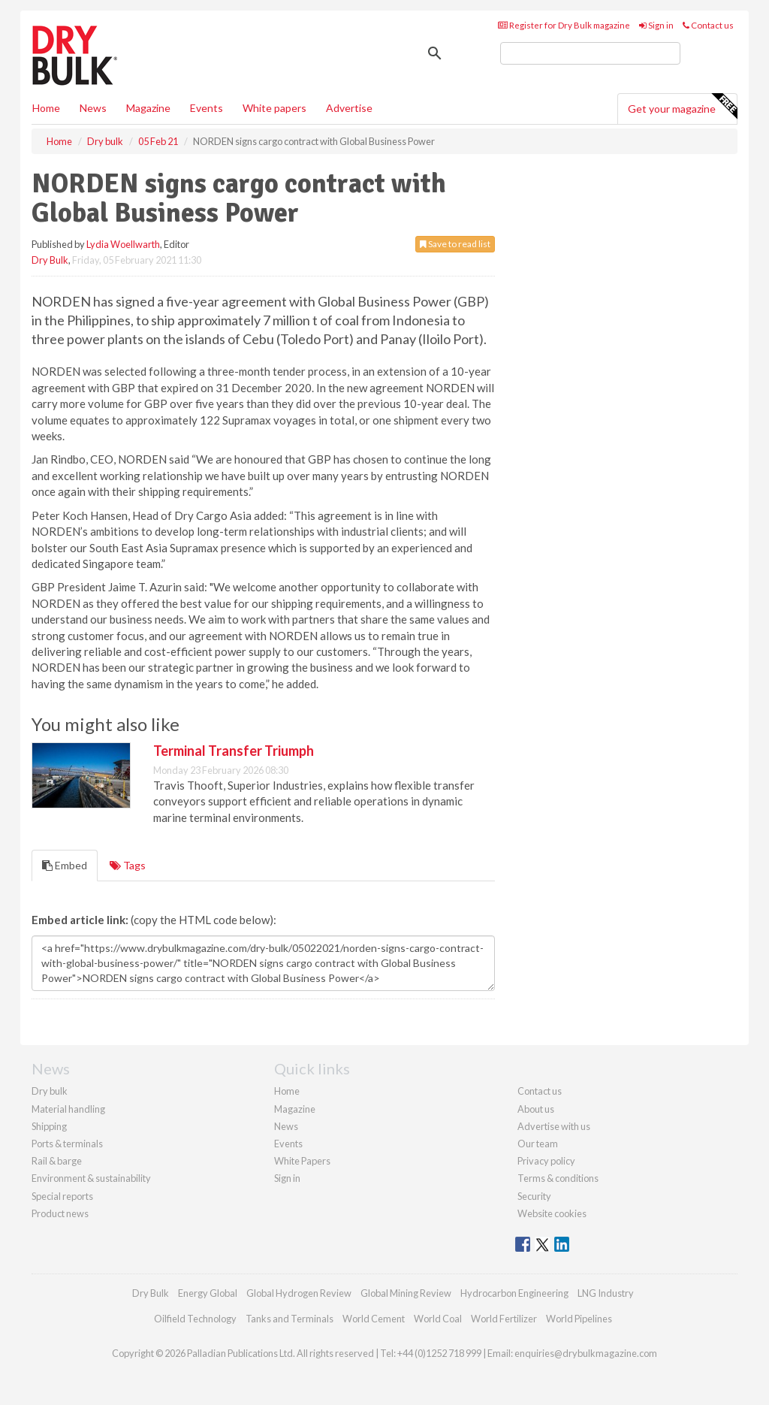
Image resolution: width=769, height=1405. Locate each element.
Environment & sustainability (91, 1178)
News (286, 1126)
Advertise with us (553, 1126)
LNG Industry (606, 1293)
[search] (590, 53)
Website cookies (552, 1213)
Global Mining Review (405, 1293)
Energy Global (207, 1293)
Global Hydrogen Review (298, 1293)
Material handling (68, 1109)
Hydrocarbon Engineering (514, 1293)
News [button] (93, 107)
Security (534, 1196)
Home (46, 107)
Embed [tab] (64, 865)
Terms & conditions (558, 1178)
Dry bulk (50, 1091)
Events (206, 107)
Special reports (62, 1196)
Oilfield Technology (195, 1319)
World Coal (438, 1319)
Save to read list (455, 243)
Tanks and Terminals (289, 1319)
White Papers (302, 1161)
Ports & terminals (67, 1144)
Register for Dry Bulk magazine (564, 25)
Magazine (148, 107)
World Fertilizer (504, 1319)
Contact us (708, 25)
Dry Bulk (50, 260)
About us (535, 1109)
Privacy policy (546, 1161)
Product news (60, 1213)
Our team (537, 1144)
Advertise (349, 107)
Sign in (656, 25)
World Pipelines (579, 1319)
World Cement (373, 1319)
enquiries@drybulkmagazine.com (585, 1353)
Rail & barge (57, 1161)
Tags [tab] (128, 865)
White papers (274, 107)
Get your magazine (682, 106)
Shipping (49, 1126)
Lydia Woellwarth (123, 244)
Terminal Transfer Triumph (233, 750)
